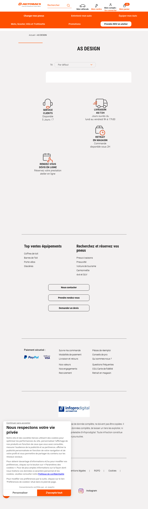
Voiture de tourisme (86, 266)
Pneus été (81, 262)
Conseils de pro (99, 354)
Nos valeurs (65, 364)
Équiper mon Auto (128, 15)
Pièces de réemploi (101, 350)
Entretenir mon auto (81, 15)
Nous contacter (69, 287)
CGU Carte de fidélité (102, 368)
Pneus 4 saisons (85, 258)
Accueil (32, 35)
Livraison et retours (68, 358)
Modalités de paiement (70, 354)
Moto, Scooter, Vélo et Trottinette (28, 24)
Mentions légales (77, 470)
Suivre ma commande (70, 350)
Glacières (28, 266)
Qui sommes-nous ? (102, 358)
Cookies (112, 470)
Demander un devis (69, 308)
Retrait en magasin (101, 373)
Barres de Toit (31, 258)
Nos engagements (68, 368)
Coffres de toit (31, 253)
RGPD (97, 470)
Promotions (75, 24)
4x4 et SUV (82, 274)
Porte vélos (29, 262)
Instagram (88, 491)
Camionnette (83, 270)
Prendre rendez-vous (69, 297)
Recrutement (65, 373)
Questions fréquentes (103, 364)
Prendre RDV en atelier (116, 24)
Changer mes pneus (34, 15)
